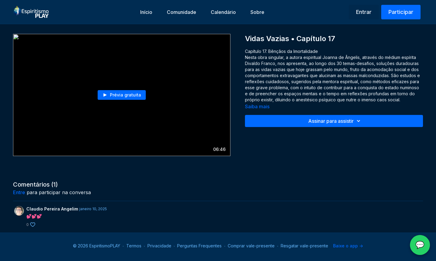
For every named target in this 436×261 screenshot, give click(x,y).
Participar (400, 12)
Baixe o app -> (348, 245)
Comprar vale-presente (251, 245)
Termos (133, 245)
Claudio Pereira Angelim (52, 208)
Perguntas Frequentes (199, 245)
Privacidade (159, 245)
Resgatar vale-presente (304, 245)
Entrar (364, 12)
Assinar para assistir (335, 121)
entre (19, 192)
